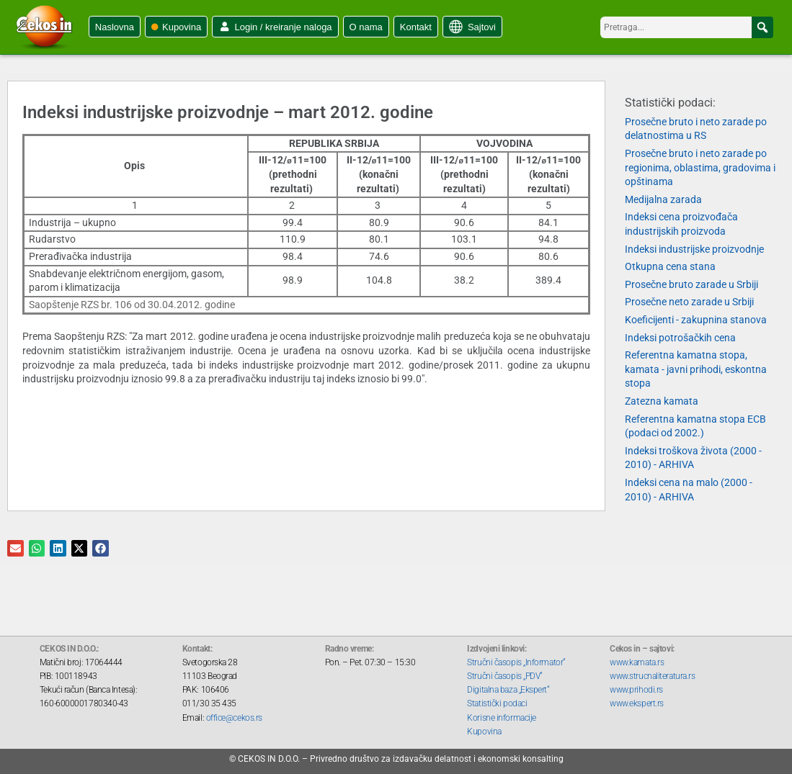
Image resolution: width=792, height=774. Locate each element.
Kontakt (416, 27)
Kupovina (181, 27)
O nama (366, 27)
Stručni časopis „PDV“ (505, 676)
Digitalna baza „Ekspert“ (508, 690)
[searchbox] (686, 27)
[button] (762, 27)
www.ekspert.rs (637, 703)
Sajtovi (482, 27)
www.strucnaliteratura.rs (652, 676)
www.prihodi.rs (636, 690)
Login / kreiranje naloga (283, 27)
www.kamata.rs (637, 662)
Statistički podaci (497, 703)
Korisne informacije (501, 718)
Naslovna (114, 27)
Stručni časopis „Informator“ (516, 662)
